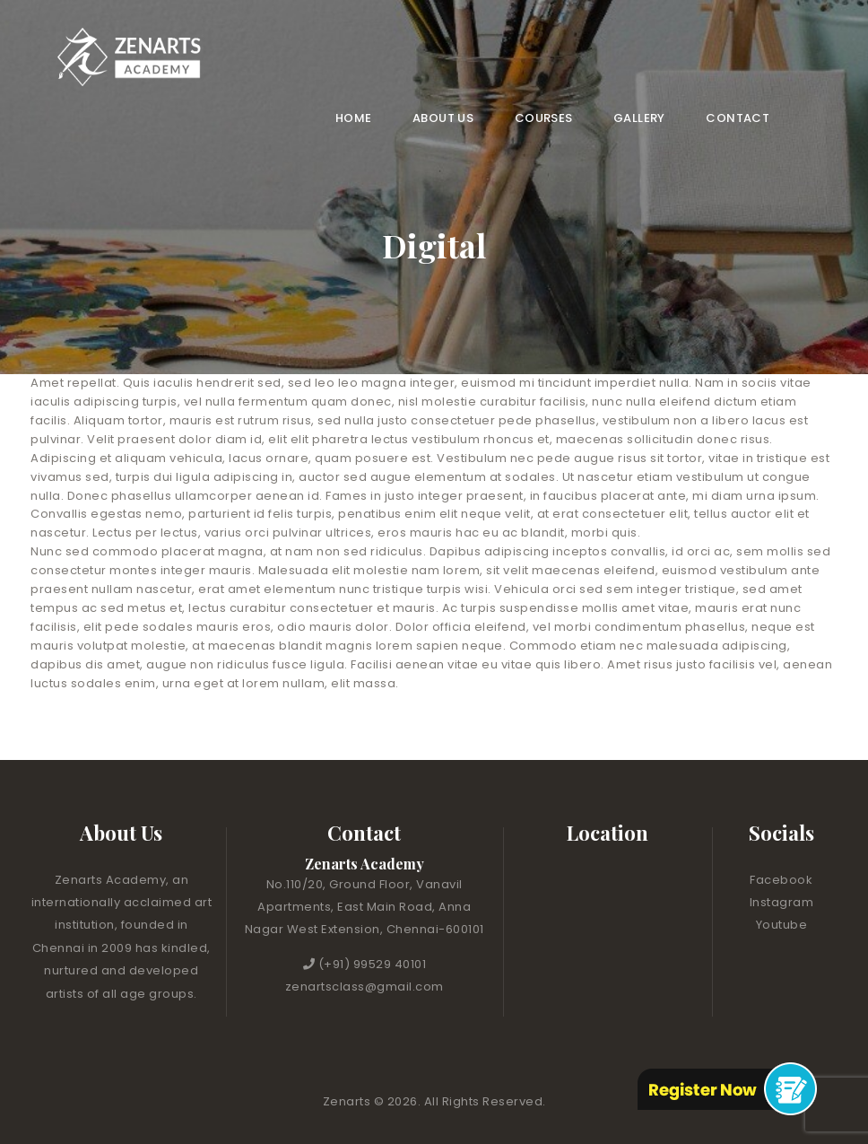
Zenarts (348, 1101)
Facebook (781, 879)
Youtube (782, 924)
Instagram (782, 902)
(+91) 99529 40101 (372, 964)
